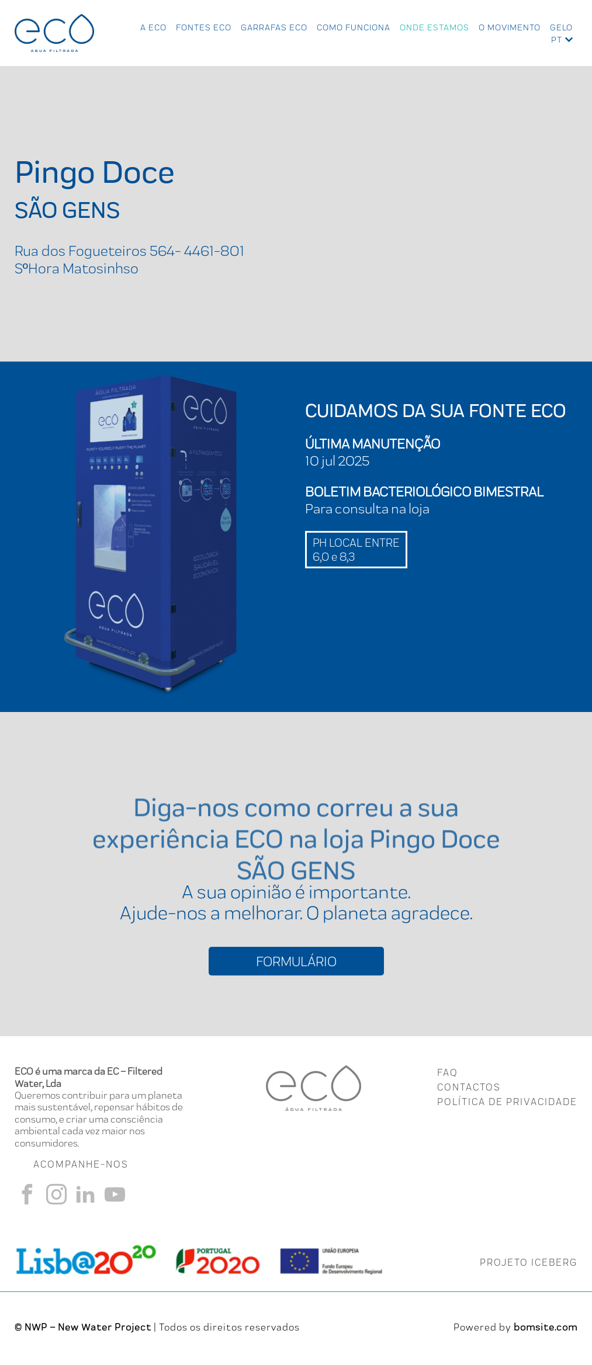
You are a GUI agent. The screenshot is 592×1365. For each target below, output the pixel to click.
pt (556, 39)
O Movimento (510, 28)
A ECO (153, 28)
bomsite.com (545, 1328)
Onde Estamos (434, 28)
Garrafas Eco (274, 28)
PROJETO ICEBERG (528, 1263)
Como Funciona (353, 28)
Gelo (561, 28)
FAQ (447, 1073)
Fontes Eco (203, 28)
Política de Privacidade (507, 1103)
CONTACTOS (469, 1088)
